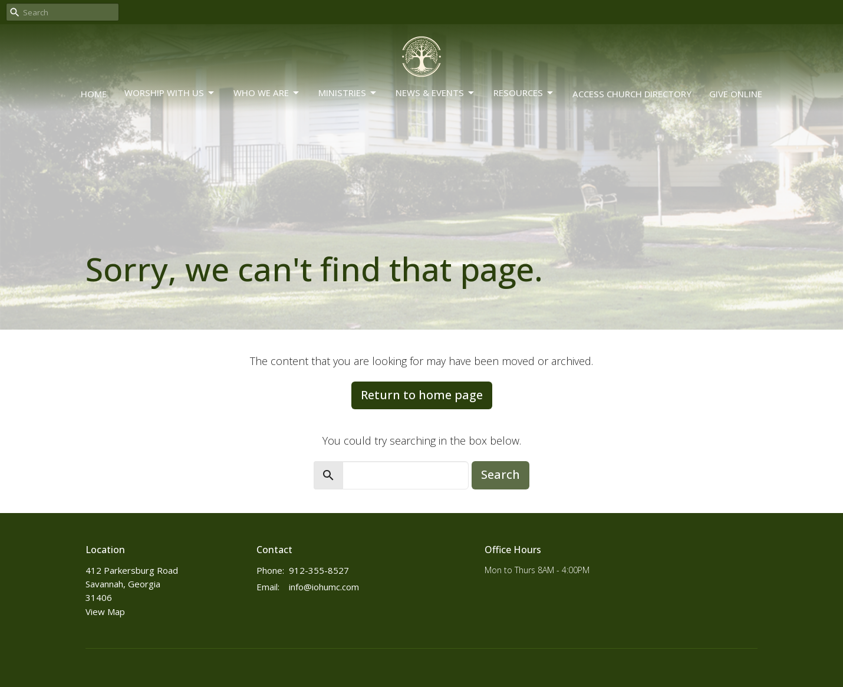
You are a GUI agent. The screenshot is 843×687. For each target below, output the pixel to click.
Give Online (735, 94)
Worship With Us (170, 93)
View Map (105, 611)
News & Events (436, 93)
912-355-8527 (319, 570)
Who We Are (267, 93)
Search (500, 474)
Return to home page (422, 395)
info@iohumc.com (324, 587)
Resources (524, 93)
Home (94, 94)
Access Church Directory (631, 94)
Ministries (348, 93)
